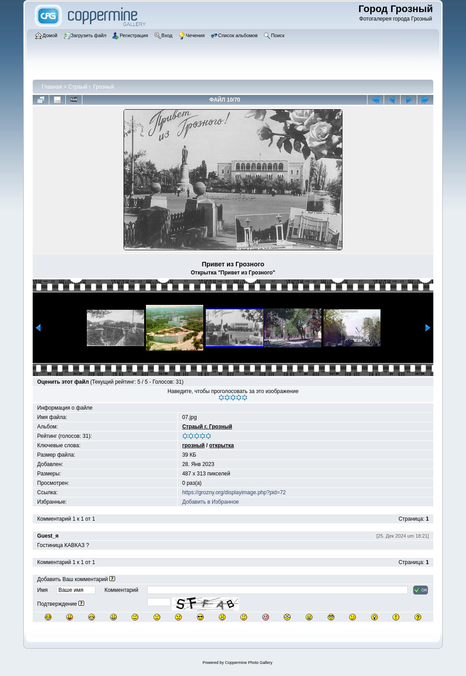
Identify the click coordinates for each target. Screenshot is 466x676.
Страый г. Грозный (91, 87)
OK (421, 590)
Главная (52, 87)
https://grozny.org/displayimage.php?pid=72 (234, 492)
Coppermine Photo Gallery (248, 662)
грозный (193, 445)
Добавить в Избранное (210, 502)
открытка (221, 445)
